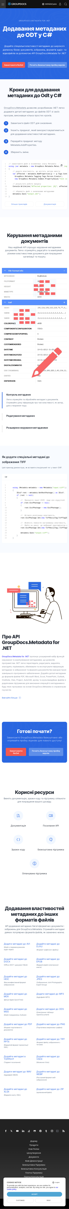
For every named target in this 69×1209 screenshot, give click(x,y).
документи (34, 1157)
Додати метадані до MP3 (50, 994)
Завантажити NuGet (13, 65)
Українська (49, 4)
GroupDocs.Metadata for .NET (15, 656)
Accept (34, 1194)
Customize (20, 1200)
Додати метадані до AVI (17, 944)
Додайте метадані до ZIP (50, 1089)
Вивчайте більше (9, 698)
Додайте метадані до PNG (50, 1024)
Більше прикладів (19, 204)
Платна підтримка (33, 1172)
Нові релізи (33, 1149)
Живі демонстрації (33, 1161)
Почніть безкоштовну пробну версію (47, 65)
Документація (50, 204)
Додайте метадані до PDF (18, 1024)
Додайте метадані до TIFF (50, 1039)
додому (33, 1141)
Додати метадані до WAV (17, 1071)
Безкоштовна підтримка (33, 1165)
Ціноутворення (34, 1153)
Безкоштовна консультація (34, 1168)
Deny (49, 1200)
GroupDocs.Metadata (15, 108)
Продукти (33, 1145)
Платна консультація (34, 1176)
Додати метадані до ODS (50, 1009)
